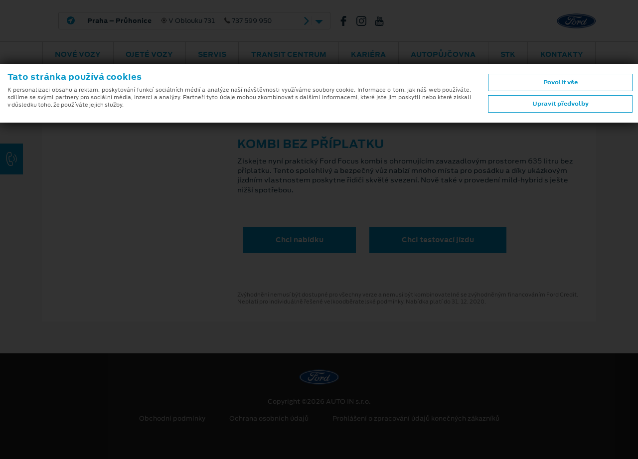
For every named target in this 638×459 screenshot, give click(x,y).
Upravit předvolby (560, 104)
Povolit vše (560, 82)
